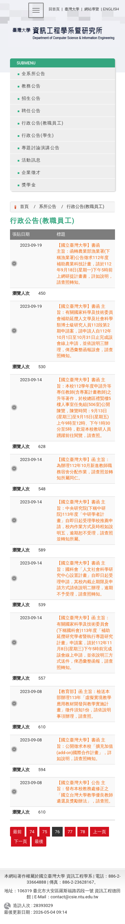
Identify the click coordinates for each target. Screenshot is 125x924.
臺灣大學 (72, 9)
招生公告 (31, 98)
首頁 (24, 206)
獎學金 (29, 184)
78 (82, 831)
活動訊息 (31, 160)
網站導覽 (91, 9)
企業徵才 (31, 172)
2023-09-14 (31, 379)
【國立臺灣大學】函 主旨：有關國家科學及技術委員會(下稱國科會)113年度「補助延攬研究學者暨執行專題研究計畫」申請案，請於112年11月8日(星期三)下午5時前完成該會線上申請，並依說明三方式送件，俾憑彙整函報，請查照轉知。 (85, 642)
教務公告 (31, 85)
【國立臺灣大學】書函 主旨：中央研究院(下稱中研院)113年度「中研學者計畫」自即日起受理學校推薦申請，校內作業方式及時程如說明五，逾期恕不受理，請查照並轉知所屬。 (85, 520)
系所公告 (47, 206)
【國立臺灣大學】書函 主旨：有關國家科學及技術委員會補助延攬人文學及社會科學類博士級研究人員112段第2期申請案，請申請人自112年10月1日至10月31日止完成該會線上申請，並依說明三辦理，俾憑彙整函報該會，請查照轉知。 (85, 331)
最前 (17, 831)
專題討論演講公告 (41, 147)
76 (57, 831)
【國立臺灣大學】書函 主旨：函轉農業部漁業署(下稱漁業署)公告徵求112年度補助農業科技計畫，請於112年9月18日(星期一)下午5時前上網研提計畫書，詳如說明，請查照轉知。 (85, 264)
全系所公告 (33, 73)
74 (32, 831)
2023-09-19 (31, 245)
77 (70, 831)
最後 (39, 841)
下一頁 (20, 841)
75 (44, 831)
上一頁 (99, 831)
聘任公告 (31, 110)
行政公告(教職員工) (43, 123)
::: (46, 7)
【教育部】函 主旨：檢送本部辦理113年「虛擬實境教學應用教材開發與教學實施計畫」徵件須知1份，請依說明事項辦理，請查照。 (84, 704)
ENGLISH (111, 9)
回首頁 (54, 9)
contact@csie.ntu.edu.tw (74, 896)
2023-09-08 (31, 691)
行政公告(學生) (38, 135)
